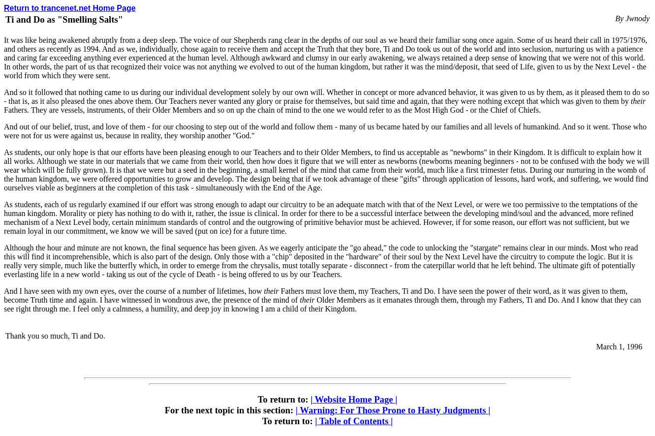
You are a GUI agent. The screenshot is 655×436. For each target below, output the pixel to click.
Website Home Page (354, 399)
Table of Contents (354, 421)
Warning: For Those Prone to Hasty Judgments (393, 410)
